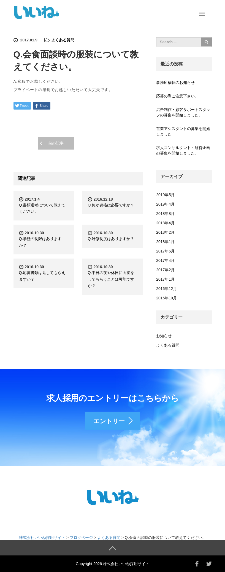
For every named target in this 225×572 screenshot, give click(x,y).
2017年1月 (165, 279)
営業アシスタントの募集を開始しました (183, 131)
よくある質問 (62, 40)
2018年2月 (165, 232)
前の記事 (56, 143)
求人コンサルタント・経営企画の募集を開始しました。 (183, 150)
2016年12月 (166, 288)
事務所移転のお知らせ (175, 82)
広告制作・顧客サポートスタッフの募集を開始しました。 (183, 112)
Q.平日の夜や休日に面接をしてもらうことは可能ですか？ (111, 279)
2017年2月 (165, 270)
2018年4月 (165, 223)
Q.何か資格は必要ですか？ (111, 205)
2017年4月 (165, 260)
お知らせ (164, 336)
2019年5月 (165, 195)
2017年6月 (165, 251)
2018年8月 (165, 213)
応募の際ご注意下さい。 (177, 96)
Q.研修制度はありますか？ (111, 238)
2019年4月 (165, 204)
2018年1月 (165, 242)
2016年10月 (166, 298)
